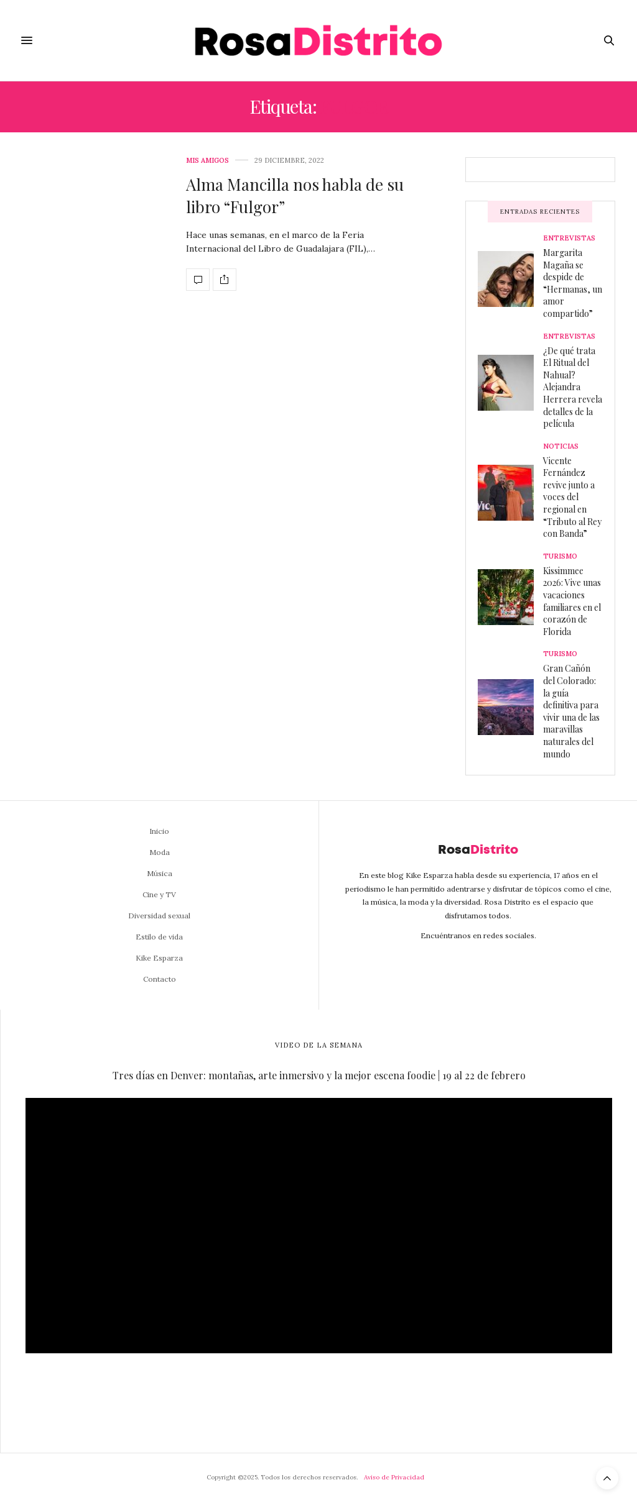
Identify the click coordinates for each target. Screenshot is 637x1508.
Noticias (561, 446)
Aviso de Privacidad (394, 1477)
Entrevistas (569, 238)
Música (159, 873)
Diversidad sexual (159, 915)
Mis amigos (207, 160)
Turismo (560, 556)
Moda (159, 852)
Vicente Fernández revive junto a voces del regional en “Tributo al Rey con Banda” (572, 497)
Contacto (159, 979)
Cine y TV (159, 894)
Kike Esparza (159, 957)
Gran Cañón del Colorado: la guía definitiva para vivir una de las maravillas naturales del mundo (571, 710)
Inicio (159, 831)
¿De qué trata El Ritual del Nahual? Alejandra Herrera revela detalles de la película (572, 387)
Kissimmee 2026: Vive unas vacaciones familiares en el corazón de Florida (572, 601)
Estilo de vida (159, 936)
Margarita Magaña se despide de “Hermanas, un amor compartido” (572, 283)
